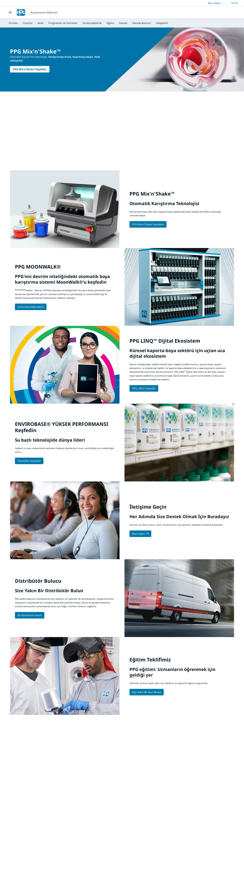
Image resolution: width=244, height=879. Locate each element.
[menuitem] (13, 23)
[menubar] (88, 23)
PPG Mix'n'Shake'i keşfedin (29, 69)
